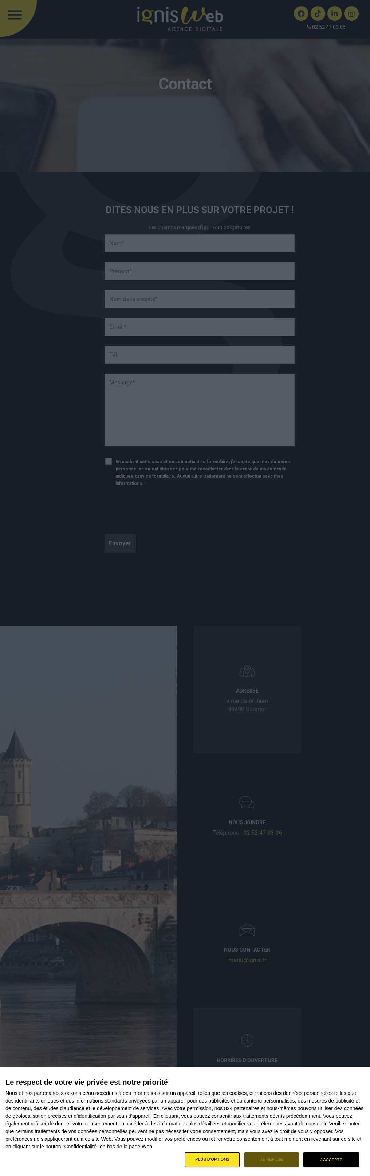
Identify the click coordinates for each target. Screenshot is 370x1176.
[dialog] (185, 1122)
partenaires (47, 1093)
